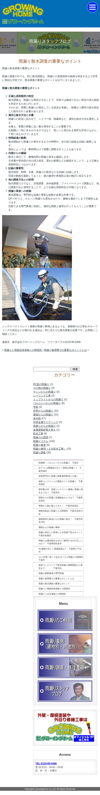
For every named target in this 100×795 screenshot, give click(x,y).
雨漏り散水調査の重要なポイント (54, 583)
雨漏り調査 (39, 452)
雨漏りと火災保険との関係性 (52, 594)
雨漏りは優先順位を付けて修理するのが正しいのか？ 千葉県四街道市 (61, 542)
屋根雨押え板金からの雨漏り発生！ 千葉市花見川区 (61, 520)
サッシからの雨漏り (44, 391)
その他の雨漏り (42, 388)
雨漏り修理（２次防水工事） (49, 448)
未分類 (37, 418)
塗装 (35, 407)
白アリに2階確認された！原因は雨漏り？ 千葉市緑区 (60, 469)
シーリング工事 (42, 395)
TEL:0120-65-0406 (46, 763)
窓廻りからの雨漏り (44, 425)
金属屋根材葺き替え (44, 429)
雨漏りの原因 (40, 437)
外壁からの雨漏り (43, 410)
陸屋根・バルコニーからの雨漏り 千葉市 (58, 463)
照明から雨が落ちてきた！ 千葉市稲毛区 (58, 506)
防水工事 (38, 433)
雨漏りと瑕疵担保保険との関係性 (23, 350)
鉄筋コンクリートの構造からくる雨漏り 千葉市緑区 (61, 482)
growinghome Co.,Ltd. (46, 789)
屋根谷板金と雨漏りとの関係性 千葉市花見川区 (61, 512)
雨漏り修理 (39, 444)
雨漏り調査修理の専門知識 (51, 573)
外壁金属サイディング (45, 422)
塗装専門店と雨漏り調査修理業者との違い (58, 476)
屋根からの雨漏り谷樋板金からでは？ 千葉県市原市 (61, 499)
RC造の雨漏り (41, 384)
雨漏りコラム (40, 441)
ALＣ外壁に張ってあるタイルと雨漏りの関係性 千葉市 (61, 558)
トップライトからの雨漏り (48, 399)
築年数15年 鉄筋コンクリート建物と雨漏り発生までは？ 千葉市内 (61, 490)
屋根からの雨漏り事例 (49, 527)
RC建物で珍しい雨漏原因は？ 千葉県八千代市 (60, 550)
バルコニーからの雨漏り (47, 403)
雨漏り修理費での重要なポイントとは (65, 350)
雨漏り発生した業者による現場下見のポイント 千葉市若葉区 (61, 533)
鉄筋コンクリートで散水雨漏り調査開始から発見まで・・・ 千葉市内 (61, 566)
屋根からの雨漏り (43, 414)
